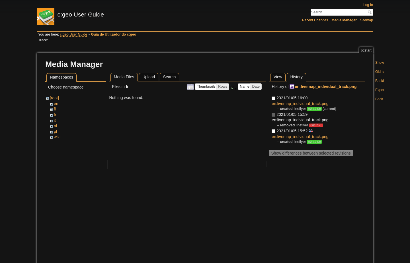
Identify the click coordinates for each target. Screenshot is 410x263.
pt (55, 131)
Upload (148, 77)
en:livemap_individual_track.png (325, 86)
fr (55, 114)
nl (55, 126)
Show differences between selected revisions (310, 153)
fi (55, 109)
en (56, 103)
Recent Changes (315, 20)
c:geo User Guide (73, 34)
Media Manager (344, 20)
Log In (368, 5)
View (278, 77)
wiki (57, 137)
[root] (54, 98)
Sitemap (366, 20)
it (55, 120)
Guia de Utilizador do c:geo (113, 34)
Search (370, 12)
